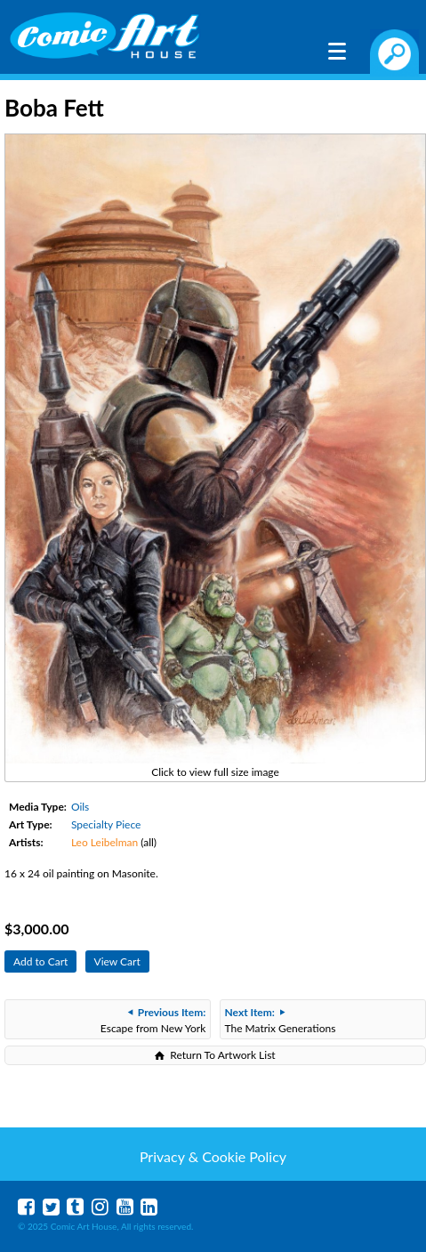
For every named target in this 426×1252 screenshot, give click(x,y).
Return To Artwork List (222, 1055)
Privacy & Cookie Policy (213, 1156)
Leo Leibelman (104, 842)
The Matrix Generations (280, 1020)
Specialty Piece (106, 824)
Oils (80, 806)
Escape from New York (152, 1020)
